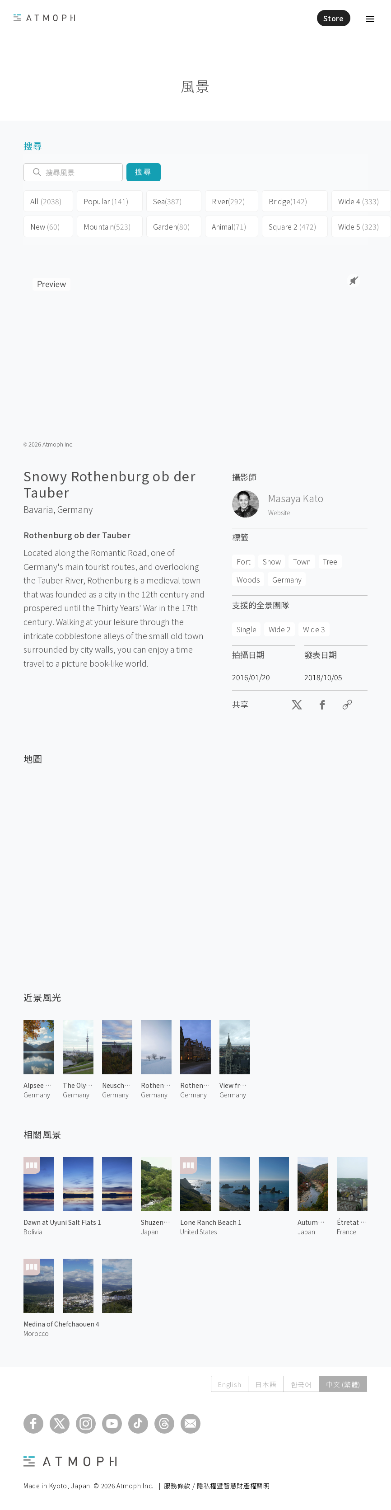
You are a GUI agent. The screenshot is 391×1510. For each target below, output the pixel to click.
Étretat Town (352, 1222)
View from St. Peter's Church (234, 1085)
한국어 (300, 1384)
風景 (195, 85)
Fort (244, 561)
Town (302, 561)
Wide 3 (314, 629)
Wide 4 (358, 201)
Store (333, 18)
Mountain (107, 226)
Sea (167, 201)
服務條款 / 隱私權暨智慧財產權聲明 (217, 1485)
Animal (229, 226)
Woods (248, 579)
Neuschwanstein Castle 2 (117, 1085)
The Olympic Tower (78, 1085)
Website (279, 512)
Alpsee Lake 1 (38, 1085)
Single (246, 629)
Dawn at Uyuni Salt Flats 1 (62, 1222)
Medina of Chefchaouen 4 (61, 1323)
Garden (171, 226)
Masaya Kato (295, 498)
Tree (330, 561)
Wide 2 (280, 629)
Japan (149, 1231)
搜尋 (143, 172)
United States (198, 1231)
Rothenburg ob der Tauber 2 (156, 1085)
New (45, 226)
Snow (272, 561)
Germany (75, 509)
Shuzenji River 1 (156, 1222)
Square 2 (293, 226)
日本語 (263, 1384)
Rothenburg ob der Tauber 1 (195, 1085)
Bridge (288, 201)
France (346, 1231)
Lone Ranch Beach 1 (211, 1222)
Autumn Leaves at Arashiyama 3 (313, 1222)
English (226, 1384)
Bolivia (32, 1231)
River (228, 201)
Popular (106, 201)
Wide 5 (358, 226)
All (46, 201)
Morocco (36, 1333)
